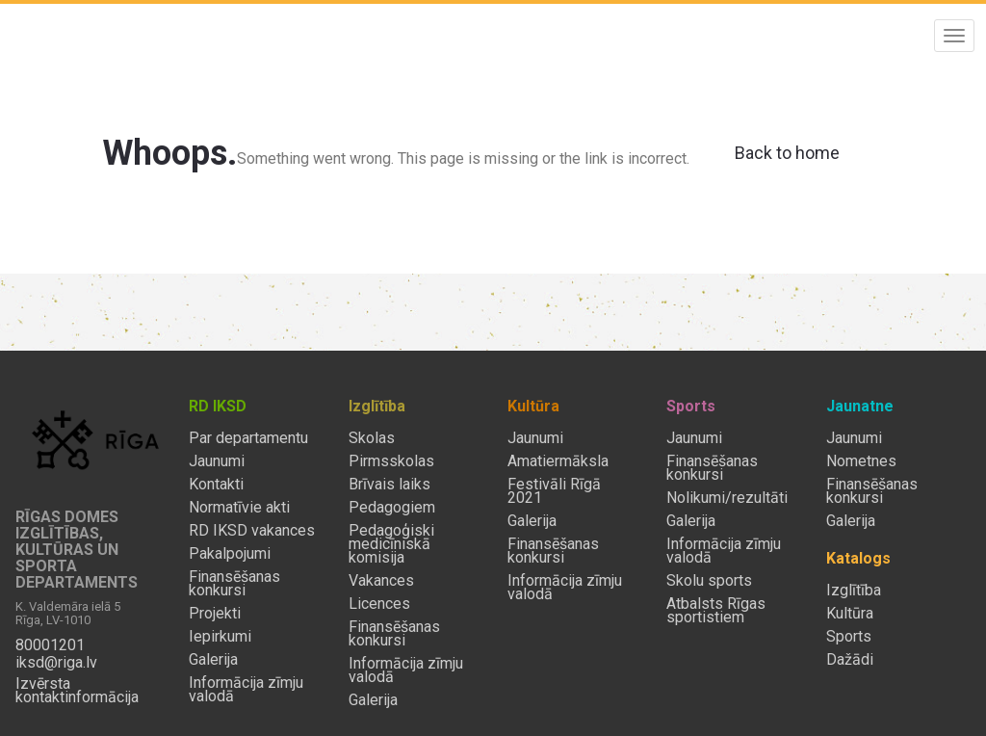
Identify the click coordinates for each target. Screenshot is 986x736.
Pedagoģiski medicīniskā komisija (391, 544)
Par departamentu (248, 438)
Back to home (787, 153)
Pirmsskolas (391, 461)
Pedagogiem (392, 507)
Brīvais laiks (389, 484)
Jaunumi (217, 461)
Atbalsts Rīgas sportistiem (715, 610)
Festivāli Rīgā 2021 (554, 491)
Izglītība (853, 590)
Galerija (213, 660)
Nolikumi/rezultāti (727, 498)
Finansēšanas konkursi (234, 583)
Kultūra (849, 613)
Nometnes (861, 461)
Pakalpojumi (230, 554)
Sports (848, 637)
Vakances (381, 581)
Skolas (372, 438)
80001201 (50, 645)
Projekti (215, 613)
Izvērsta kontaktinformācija (77, 690)
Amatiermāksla (558, 461)
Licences (379, 604)
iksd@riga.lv (56, 663)
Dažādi (849, 660)
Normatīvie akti (239, 507)
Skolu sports (709, 581)
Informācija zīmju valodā (246, 689)
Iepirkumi (220, 637)
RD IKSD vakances (252, 531)
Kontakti (216, 484)
